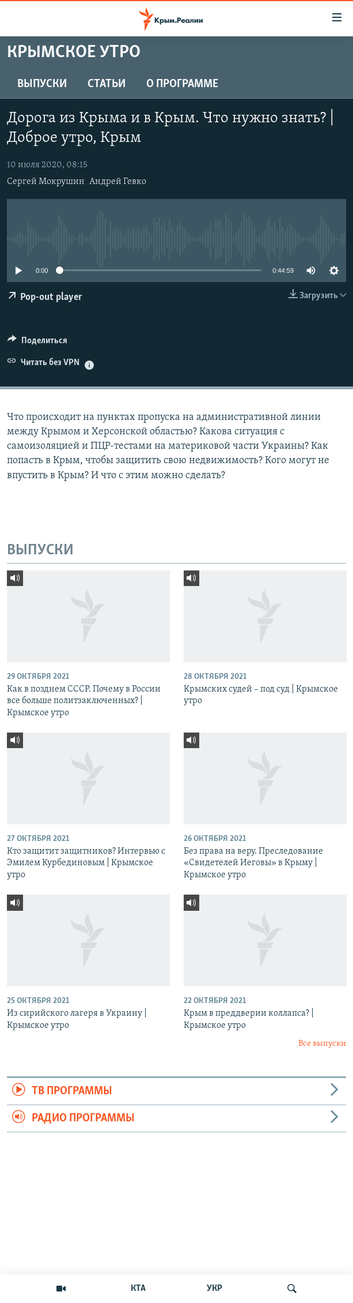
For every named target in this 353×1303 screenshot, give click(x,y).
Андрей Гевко (117, 181)
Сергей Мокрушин (46, 181)
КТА (138, 1288)
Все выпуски (322, 1043)
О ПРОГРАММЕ (182, 84)
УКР (214, 1288)
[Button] (37, 343)
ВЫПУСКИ (42, 84)
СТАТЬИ (107, 84)
